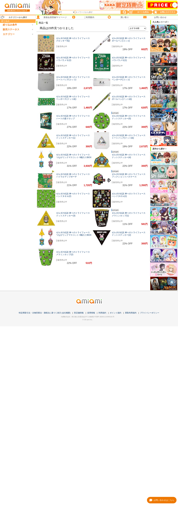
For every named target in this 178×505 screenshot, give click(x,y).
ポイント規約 (115, 313)
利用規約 (102, 313)
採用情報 (91, 313)
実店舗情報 (79, 313)
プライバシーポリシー (149, 313)
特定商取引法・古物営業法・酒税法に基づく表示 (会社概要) (44, 313)
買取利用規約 (130, 313)
